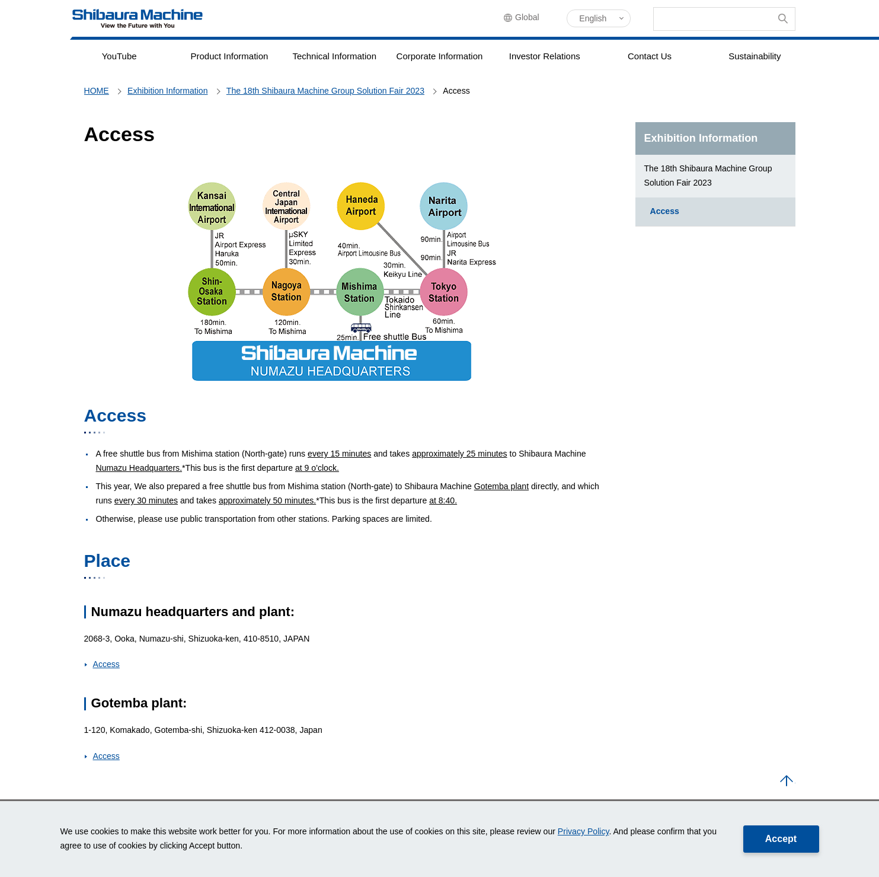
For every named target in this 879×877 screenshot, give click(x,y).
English (592, 18)
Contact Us (649, 55)
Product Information (229, 55)
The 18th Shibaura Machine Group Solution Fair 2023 (708, 175)
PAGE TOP (786, 781)
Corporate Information (439, 55)
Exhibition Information (701, 138)
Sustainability (754, 55)
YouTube (119, 55)
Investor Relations (544, 55)
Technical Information (334, 55)
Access (106, 664)
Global (532, 19)
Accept (781, 839)
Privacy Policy (583, 831)
